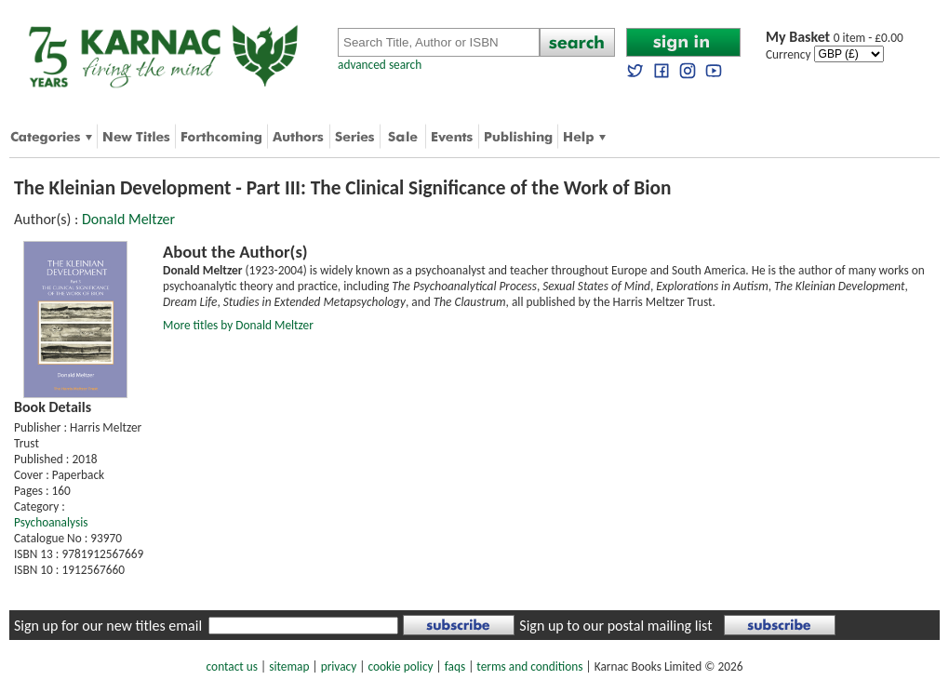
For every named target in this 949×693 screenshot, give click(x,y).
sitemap (289, 666)
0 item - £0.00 (834, 38)
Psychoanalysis (50, 522)
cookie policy (400, 666)
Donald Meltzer (128, 219)
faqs (455, 666)
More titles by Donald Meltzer (238, 325)
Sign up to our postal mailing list (615, 625)
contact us (232, 666)
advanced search (379, 65)
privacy (339, 666)
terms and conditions (529, 666)
